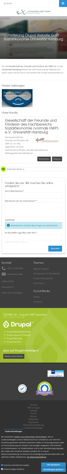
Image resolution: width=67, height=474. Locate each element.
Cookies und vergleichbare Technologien (30, 437)
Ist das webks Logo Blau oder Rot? (21, 232)
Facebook (38, 301)
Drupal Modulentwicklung (18, 331)
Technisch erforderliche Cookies (16, 465)
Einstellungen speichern (53, 470)
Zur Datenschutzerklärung (36, 457)
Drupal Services (14, 341)
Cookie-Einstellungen (13, 431)
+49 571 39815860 (15, 268)
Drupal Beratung (14, 338)
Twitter (37, 297)
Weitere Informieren (14, 356)
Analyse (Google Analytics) (13, 469)
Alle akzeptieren (53, 465)
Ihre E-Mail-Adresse (14, 191)
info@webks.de (13, 274)
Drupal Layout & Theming (18, 335)
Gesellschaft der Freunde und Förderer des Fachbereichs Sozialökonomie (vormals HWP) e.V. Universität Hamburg (31, 126)
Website (57, 159)
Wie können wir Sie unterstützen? (21, 201)
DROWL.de (10, 314)
